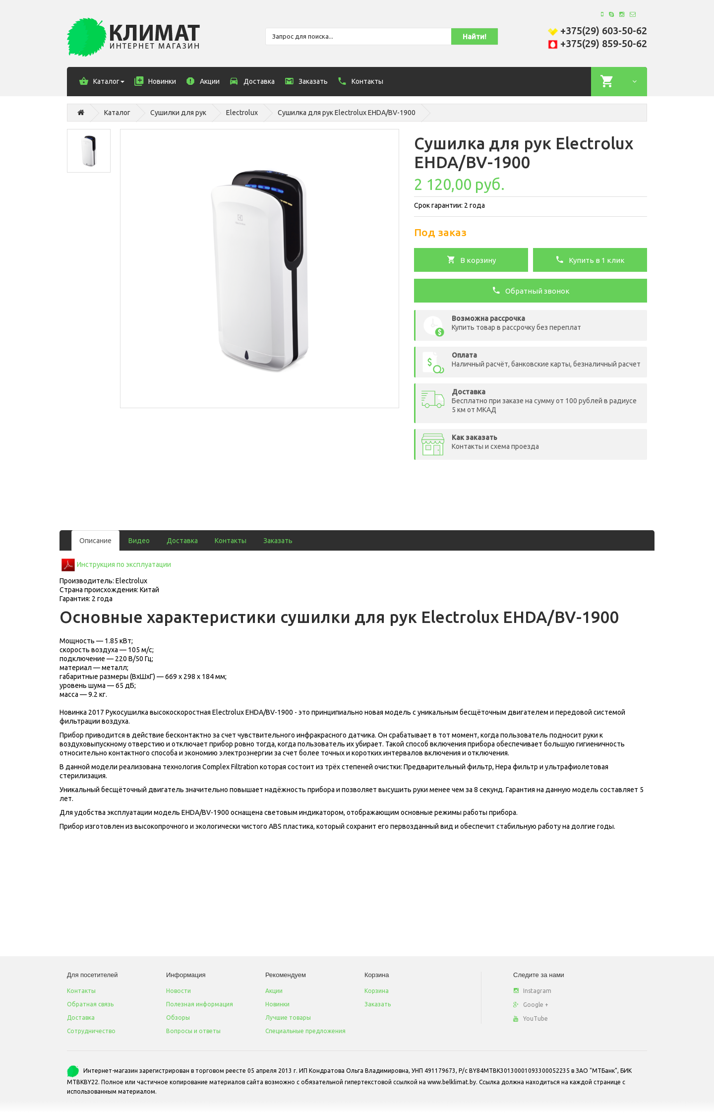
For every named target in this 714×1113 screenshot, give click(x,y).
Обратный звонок (531, 290)
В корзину (471, 259)
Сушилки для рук (178, 113)
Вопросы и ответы (193, 1031)
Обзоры (178, 1017)
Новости (178, 991)
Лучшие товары (288, 1017)
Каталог (117, 113)
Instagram (532, 991)
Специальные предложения (305, 1031)
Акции (274, 991)
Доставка (182, 541)
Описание (95, 541)
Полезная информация (199, 1004)
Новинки (277, 1004)
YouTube (530, 1018)
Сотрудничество (91, 1031)
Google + (530, 1004)
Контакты (230, 541)
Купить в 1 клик (590, 259)
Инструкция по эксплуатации (124, 564)
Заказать (278, 541)
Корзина (376, 991)
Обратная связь (90, 1004)
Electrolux (242, 113)
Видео (139, 541)
